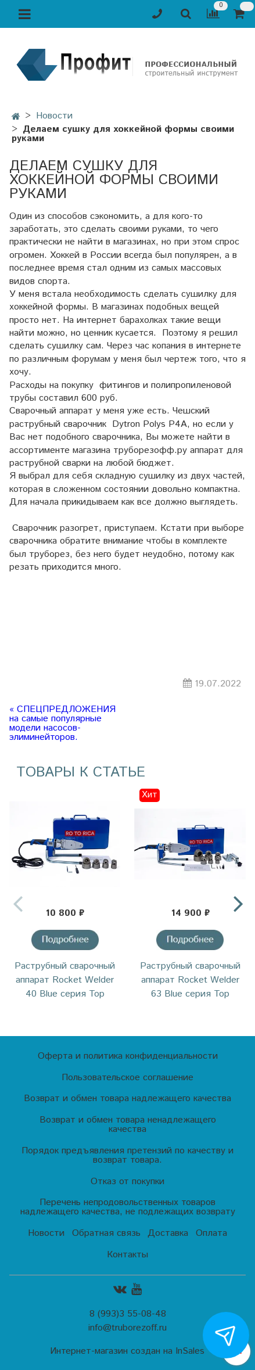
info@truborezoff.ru (127, 1328)
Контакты (127, 1254)
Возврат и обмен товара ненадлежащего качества (127, 1124)
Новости (54, 116)
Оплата (211, 1233)
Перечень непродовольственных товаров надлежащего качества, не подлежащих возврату (127, 1207)
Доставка (168, 1233)
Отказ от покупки (127, 1181)
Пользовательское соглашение (127, 1077)
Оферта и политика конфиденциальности (128, 1056)
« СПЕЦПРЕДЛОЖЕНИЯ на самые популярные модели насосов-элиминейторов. (62, 723)
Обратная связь (106, 1233)
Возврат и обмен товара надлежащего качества (127, 1098)
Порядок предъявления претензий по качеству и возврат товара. (127, 1155)
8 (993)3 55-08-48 (127, 1314)
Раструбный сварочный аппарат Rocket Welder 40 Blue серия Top (65, 980)
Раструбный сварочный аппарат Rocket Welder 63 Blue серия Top (190, 980)
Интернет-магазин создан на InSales (127, 1351)
